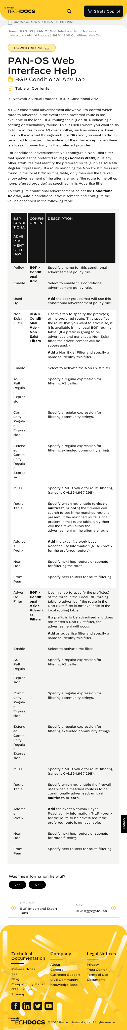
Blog (15, 979)
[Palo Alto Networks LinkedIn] (27, 1009)
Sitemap (18, 994)
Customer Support (65, 974)
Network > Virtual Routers (29, 35)
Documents (96, 979)
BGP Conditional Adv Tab (82, 35)
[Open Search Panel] (70, 11)
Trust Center (97, 969)
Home (12, 31)
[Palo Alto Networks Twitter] (38, 1009)
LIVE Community (64, 979)
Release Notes (23, 969)
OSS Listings (21, 989)
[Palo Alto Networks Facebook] (16, 1009)
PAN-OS (26, 31)
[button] (124, 824)
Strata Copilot (103, 11)
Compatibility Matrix (28, 984)
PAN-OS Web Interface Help (57, 31)
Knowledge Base (64, 984)
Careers (56, 969)
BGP (56, 35)
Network (89, 31)
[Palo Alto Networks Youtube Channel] (49, 1009)
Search (17, 974)
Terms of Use (97, 974)
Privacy (93, 964)
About (55, 964)
